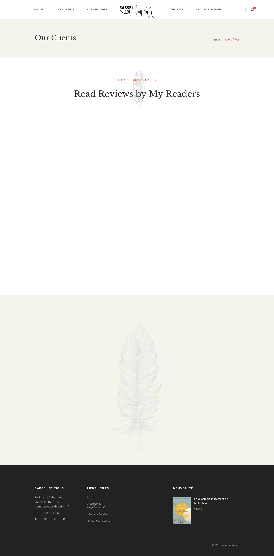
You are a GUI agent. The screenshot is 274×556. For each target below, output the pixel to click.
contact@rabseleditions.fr (52, 506)
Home (217, 39)
